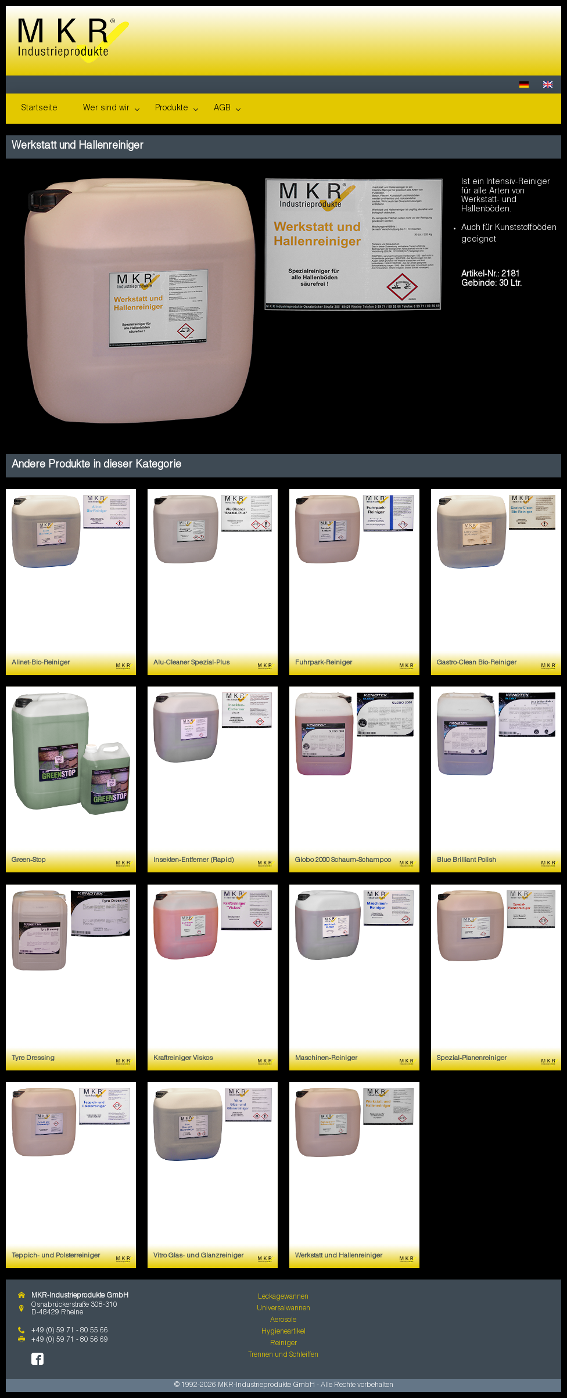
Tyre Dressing (33, 1058)
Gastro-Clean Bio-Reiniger (476, 663)
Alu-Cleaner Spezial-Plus (191, 663)
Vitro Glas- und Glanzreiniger (198, 1256)
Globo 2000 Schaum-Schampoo (343, 860)
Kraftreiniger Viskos (183, 1058)
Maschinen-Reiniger (326, 1058)
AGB (222, 109)
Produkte (171, 109)
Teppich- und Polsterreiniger (56, 1256)
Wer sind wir (106, 109)
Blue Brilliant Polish (466, 860)
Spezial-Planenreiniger (472, 1058)
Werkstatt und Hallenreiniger (338, 1256)
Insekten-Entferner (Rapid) (193, 860)
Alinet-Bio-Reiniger (41, 663)
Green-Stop (29, 860)
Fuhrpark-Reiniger (323, 663)
